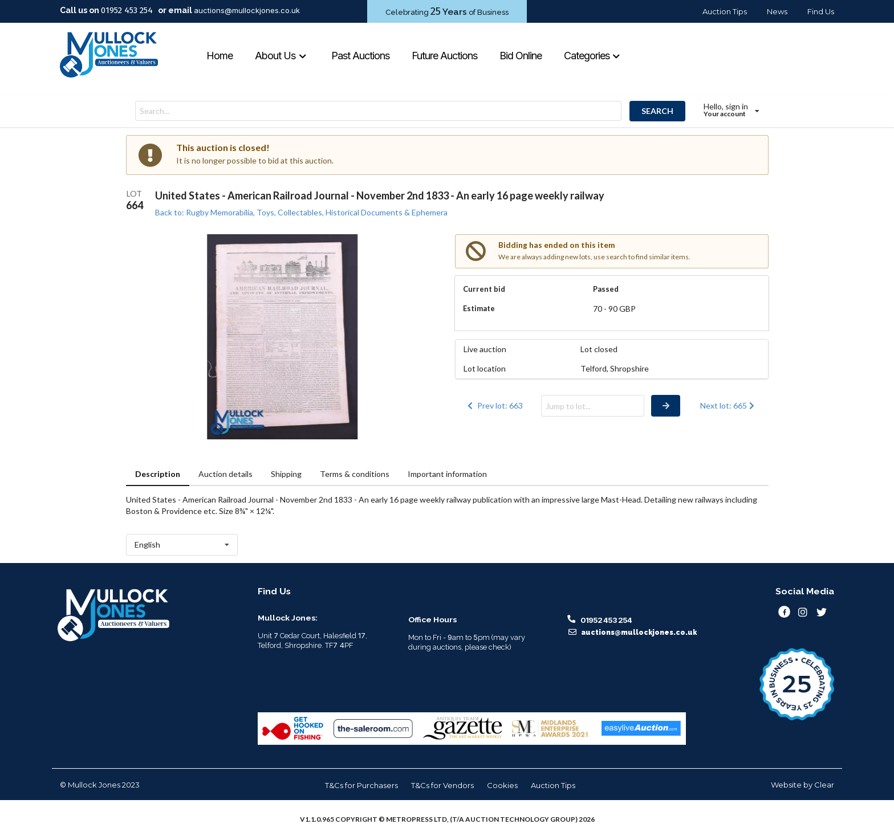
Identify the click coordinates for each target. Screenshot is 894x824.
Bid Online (520, 56)
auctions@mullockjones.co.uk (247, 10)
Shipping (286, 474)
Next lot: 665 (728, 405)
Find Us (820, 11)
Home (219, 56)
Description (157, 474)
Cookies (502, 785)
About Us (281, 56)
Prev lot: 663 (494, 405)
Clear (824, 784)
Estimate (479, 308)
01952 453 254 (127, 10)
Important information (447, 474)
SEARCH (657, 111)
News (777, 11)
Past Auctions (360, 56)
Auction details (225, 474)
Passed (606, 288)
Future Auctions (444, 56)
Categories (592, 56)
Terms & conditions (354, 474)
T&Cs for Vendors (442, 785)
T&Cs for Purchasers (361, 785)
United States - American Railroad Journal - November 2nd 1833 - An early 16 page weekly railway (379, 195)
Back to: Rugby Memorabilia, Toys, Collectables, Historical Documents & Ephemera (301, 212)
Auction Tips (724, 11)
